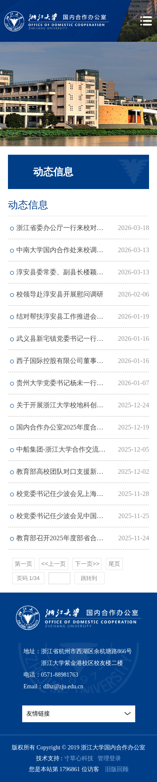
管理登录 (109, 758)
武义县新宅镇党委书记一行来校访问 (70, 338)
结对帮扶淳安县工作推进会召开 (63, 316)
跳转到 (90, 578)
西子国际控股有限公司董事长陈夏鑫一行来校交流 (82, 360)
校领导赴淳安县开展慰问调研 (59, 294)
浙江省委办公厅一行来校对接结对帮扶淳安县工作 (82, 227)
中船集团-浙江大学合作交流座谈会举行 (74, 449)
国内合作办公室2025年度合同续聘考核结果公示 (82, 427)
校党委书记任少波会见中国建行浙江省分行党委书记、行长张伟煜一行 (82, 515)
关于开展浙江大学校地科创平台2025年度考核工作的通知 (82, 405)
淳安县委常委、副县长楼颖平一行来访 (73, 272)
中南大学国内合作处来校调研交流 (66, 249)
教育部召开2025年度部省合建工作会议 (73, 538)
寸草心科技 (78, 758)
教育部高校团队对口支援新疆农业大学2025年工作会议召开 (82, 471)
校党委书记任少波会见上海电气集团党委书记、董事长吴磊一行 (82, 493)
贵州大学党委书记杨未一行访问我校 (70, 382)
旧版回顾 (117, 769)
